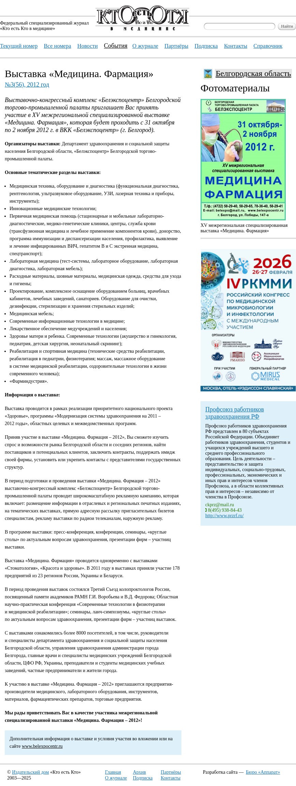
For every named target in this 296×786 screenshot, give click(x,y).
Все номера (57, 46)
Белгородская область (253, 73)
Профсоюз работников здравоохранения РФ (234, 413)
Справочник (267, 46)
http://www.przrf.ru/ (224, 515)
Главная (113, 772)
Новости (87, 46)
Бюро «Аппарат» (263, 772)
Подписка (143, 778)
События (116, 45)
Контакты (170, 778)
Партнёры (171, 772)
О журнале (116, 778)
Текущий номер (19, 46)
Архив (139, 772)
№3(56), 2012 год (27, 84)
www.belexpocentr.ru (42, 746)
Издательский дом (30, 772)
